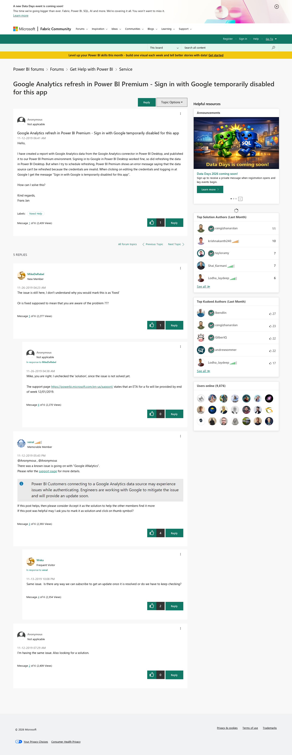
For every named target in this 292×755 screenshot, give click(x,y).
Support (183, 28)
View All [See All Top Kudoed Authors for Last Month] (203, 371)
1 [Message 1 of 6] (29, 223)
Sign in (243, 38)
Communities (132, 28)
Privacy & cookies (227, 727)
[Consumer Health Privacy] (66, 741)
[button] (147, 102)
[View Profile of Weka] (40, 560)
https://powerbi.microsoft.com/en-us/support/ (82, 386)
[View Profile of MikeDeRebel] (35, 274)
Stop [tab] (240, 199)
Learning (166, 28)
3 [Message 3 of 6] (29, 523)
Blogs (151, 28)
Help (256, 38)
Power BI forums (28, 69)
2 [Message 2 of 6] (29, 665)
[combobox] (230, 47)
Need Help (35, 213)
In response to (41, 362)
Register (228, 38)
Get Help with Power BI (91, 69)
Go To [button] (269, 39)
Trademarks (270, 727)
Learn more (20, 15)
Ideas (115, 28)
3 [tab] (236, 199)
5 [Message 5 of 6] (29, 316)
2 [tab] (233, 199)
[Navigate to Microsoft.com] (24, 29)
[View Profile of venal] (30, 442)
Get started (215, 55)
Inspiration (98, 28)
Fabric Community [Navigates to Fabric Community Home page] (55, 28)
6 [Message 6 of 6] (38, 404)
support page (48, 471)
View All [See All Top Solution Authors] (203, 286)
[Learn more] (210, 189)
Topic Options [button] (170, 102)
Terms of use (250, 727)
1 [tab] (231, 199)
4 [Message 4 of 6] (38, 597)
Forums (80, 28)
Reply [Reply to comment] (174, 325)
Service (125, 69)
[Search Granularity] (164, 47)
